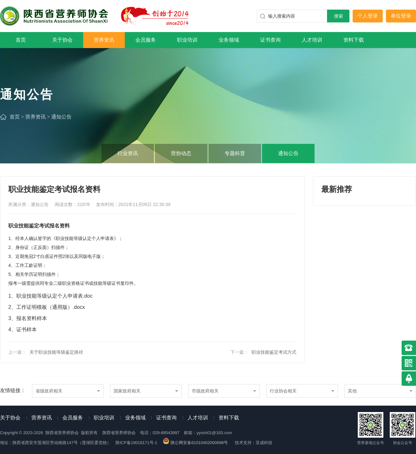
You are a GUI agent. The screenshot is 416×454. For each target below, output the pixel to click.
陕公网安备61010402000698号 (196, 442)
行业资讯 (127, 153)
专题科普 (235, 153)
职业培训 (187, 40)
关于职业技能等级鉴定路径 (56, 352)
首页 (21, 40)
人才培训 (312, 40)
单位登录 (401, 16)
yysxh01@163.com (214, 432)
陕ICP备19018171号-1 (136, 442)
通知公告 (61, 117)
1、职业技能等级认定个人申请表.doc (50, 296)
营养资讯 (104, 40)
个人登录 (367, 16)
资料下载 (353, 40)
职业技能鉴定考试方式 (274, 352)
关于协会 (62, 40)
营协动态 (181, 153)
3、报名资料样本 (27, 318)
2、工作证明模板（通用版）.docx (46, 307)
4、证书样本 (22, 329)
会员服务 (145, 40)
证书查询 (270, 40)
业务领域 (229, 40)
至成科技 (264, 442)
